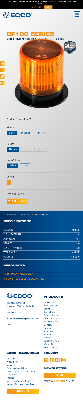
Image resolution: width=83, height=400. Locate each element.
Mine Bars (48, 331)
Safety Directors (51, 341)
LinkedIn (46, 360)
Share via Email (2, 83)
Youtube (57, 360)
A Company (22, 319)
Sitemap (10, 378)
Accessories (49, 303)
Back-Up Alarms (51, 306)
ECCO (17, 15)
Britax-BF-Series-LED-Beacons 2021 (24, 279)
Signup (60, 375)
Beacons (25, 215)
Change (70, 381)
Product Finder (14, 362)
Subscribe (11, 359)
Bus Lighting (49, 312)
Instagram (63, 360)
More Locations (14, 313)
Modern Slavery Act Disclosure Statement (21, 373)
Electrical (48, 325)
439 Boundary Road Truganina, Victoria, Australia (21, 304)
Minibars (48, 335)
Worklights (49, 344)
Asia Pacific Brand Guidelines (20, 385)
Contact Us (23, 391)
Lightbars (48, 328)
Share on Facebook (2, 70)
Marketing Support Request (20, 381)
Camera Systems (51, 315)
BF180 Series (41, 215)
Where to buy (17, 201)
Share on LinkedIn (2, 63)
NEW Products (50, 348)
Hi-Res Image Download (18, 274)
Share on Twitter (2, 76)
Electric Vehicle (51, 322)
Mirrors (47, 338)
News (9, 365)
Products (11, 215)
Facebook (52, 360)
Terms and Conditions (17, 368)
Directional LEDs (51, 319)
